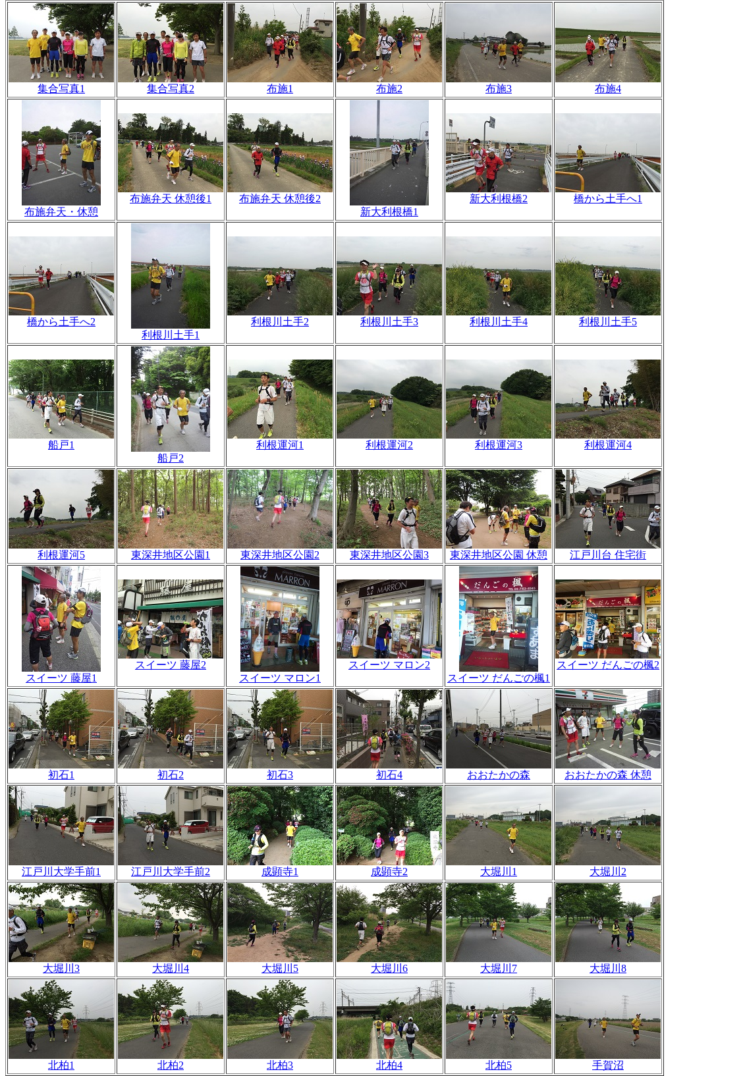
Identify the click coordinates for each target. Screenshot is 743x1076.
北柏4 (389, 1060)
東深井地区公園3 (389, 549)
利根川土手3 (389, 316)
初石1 (61, 769)
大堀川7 (498, 963)
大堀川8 (608, 963)
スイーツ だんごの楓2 (608, 659)
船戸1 (61, 439)
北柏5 (498, 1060)
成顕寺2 (389, 866)
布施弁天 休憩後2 (280, 193)
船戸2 (170, 453)
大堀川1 (498, 866)
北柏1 (61, 1060)
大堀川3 (61, 963)
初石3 (280, 769)
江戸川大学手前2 (170, 866)
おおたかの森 (498, 769)
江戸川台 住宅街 (608, 549)
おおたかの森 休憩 (608, 769)
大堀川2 (608, 866)
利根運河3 (498, 439)
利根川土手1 (170, 329)
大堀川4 (170, 963)
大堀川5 (280, 963)
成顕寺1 (280, 866)
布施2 (389, 83)
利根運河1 (280, 439)
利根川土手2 (280, 316)
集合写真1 (61, 83)
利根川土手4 (498, 316)
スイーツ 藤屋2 (170, 659)
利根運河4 (608, 439)
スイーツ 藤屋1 (61, 673)
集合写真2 (170, 83)
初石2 (170, 769)
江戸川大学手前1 (61, 866)
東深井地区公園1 (170, 549)
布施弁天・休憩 (61, 206)
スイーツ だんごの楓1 (498, 673)
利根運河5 (61, 549)
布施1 (280, 83)
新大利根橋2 (498, 193)
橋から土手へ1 (608, 193)
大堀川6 (389, 963)
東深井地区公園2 (280, 549)
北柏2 (170, 1060)
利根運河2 (389, 439)
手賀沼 (608, 1060)
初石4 (389, 769)
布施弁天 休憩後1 (170, 193)
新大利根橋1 (389, 206)
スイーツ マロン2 (389, 659)
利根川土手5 (608, 316)
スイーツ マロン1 (280, 673)
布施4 (608, 83)
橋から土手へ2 (61, 316)
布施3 (498, 83)
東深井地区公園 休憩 (498, 549)
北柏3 (280, 1060)
